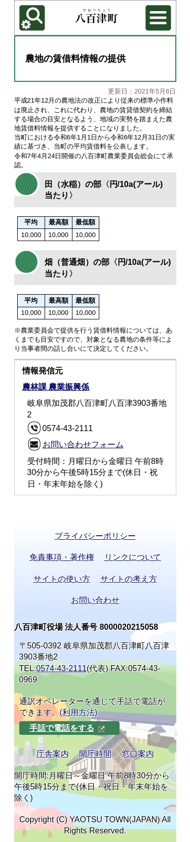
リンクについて (132, 557)
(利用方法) (79, 712)
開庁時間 (95, 754)
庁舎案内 (52, 754)
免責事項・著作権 (61, 557)
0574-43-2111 (61, 668)
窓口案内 (138, 754)
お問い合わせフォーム (83, 444)
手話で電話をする (67, 728)
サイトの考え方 (128, 579)
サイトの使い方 (61, 579)
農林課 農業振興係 (55, 387)
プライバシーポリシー (95, 536)
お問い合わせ (95, 600)
